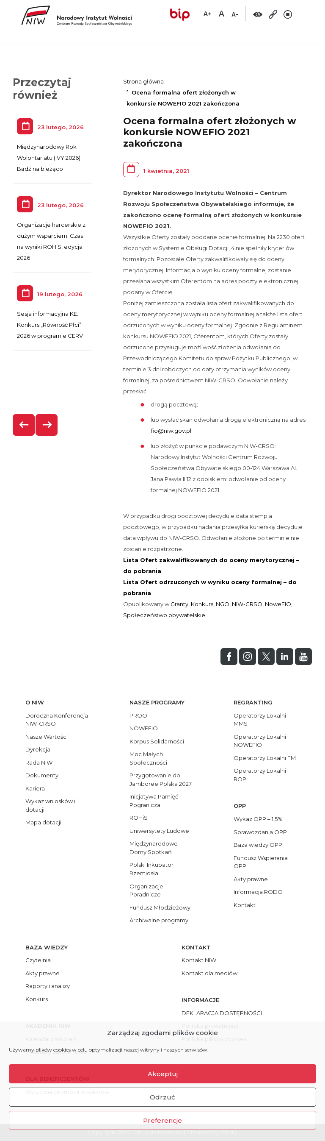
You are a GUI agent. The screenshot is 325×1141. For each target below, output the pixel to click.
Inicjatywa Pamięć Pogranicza (153, 800)
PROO (138, 715)
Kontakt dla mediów (209, 973)
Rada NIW (38, 762)
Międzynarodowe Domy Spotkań (153, 847)
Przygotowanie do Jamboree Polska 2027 (160, 779)
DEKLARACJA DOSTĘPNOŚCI (222, 1013)
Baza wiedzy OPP (258, 844)
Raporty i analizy (47, 985)
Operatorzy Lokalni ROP (260, 774)
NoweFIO (278, 604)
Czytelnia (38, 960)
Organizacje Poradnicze (146, 890)
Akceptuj (163, 1074)
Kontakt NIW (199, 960)
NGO (222, 604)
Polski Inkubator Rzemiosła (151, 869)
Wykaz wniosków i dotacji (50, 805)
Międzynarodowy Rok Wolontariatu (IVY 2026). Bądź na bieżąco (49, 157)
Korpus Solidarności (156, 741)
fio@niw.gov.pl (171, 430)
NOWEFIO (143, 728)
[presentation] (24, 425)
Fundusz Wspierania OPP (261, 862)
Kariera (35, 788)
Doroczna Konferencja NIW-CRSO (56, 719)
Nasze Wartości (46, 736)
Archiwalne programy (158, 920)
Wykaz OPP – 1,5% (258, 818)
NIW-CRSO (247, 604)
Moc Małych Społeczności (148, 758)
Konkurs (202, 604)
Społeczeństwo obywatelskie (164, 615)
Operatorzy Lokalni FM (265, 757)
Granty (179, 604)
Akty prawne (251, 879)
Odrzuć (162, 1097)
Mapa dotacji (43, 822)
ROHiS (138, 817)
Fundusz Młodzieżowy (159, 907)
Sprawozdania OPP (260, 832)
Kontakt (245, 905)
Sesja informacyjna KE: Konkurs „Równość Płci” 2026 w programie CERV (50, 324)
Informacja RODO (258, 891)
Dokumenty (41, 775)
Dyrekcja (37, 749)
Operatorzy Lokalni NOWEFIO (260, 741)
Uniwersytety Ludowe (159, 830)
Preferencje (162, 1120)
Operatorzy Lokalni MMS (260, 719)
